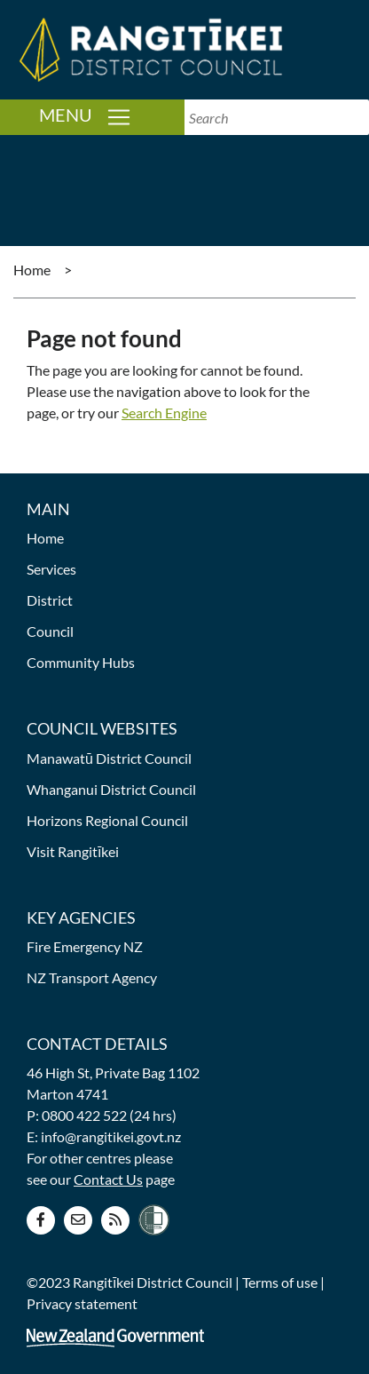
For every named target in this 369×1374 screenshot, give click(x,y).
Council (50, 631)
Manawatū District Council (109, 758)
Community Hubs (81, 662)
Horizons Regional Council (107, 820)
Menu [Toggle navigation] (111, 116)
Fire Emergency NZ (85, 946)
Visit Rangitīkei (73, 851)
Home (32, 269)
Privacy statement (82, 1303)
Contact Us (108, 1179)
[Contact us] (78, 1219)
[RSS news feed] (115, 1219)
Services (51, 568)
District (50, 600)
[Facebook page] (41, 1219)
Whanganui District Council (111, 789)
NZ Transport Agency (92, 977)
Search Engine (164, 412)
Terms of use (280, 1282)
